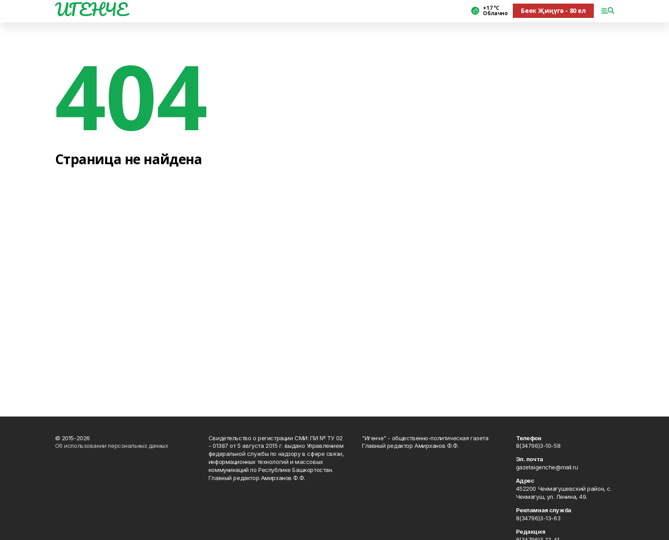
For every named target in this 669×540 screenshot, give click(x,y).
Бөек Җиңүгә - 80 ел (553, 10)
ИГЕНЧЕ (91, 9)
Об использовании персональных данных (111, 445)
